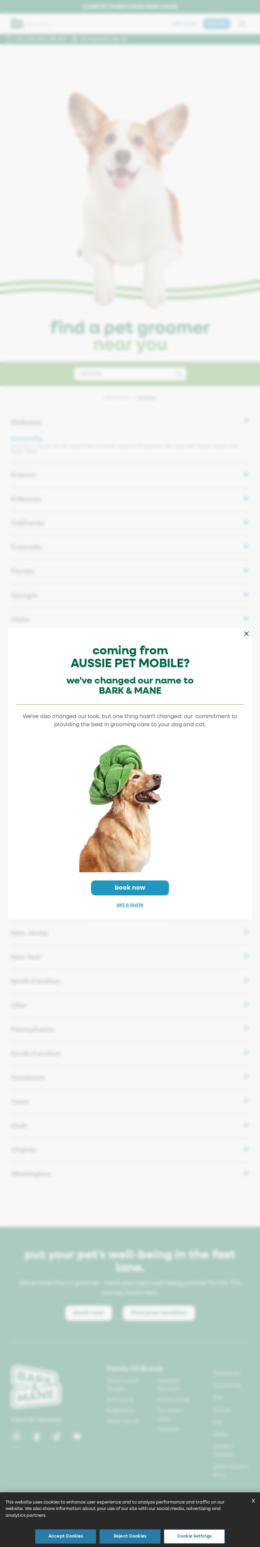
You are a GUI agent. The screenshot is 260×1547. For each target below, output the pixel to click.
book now (130, 888)
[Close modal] (246, 633)
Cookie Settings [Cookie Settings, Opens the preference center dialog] (194, 1536)
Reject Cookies (130, 1536)
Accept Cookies (65, 1536)
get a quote (130, 905)
